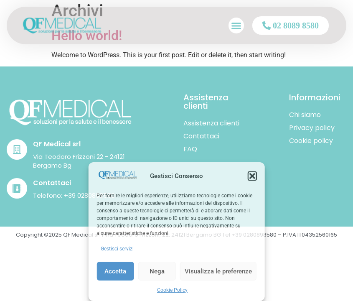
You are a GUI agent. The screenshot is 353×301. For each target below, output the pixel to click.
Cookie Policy (172, 290)
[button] (252, 176)
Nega (157, 271)
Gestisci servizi (117, 249)
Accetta (115, 271)
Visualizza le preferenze (218, 271)
